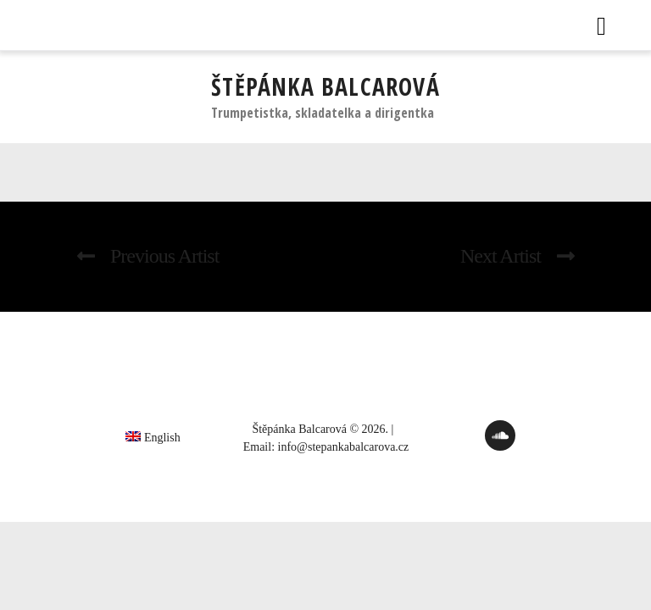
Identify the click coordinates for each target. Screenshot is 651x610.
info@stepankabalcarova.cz (343, 447)
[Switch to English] (153, 437)
